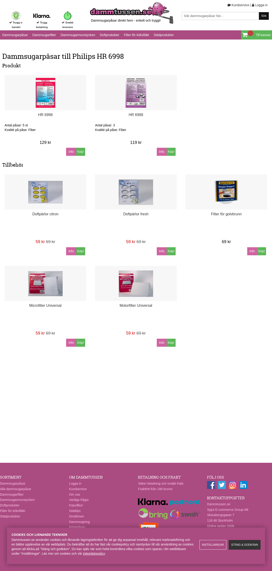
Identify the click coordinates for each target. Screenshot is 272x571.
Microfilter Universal (45, 305)
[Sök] (225, 16)
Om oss (74, 494)
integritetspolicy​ (94, 553)
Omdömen (76, 516)
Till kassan (263, 35)
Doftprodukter (109, 35)
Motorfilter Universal (136, 305)
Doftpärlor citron (45, 214)
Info (71, 151)
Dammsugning (79, 522)
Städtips (75, 511)
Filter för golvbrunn (226, 214)
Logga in (260, 5)
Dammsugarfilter (44, 35)
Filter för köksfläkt (136, 35)
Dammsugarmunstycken (78, 35)
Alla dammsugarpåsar (15, 489)
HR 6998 (45, 115)
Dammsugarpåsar (15, 35)
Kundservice (238, 5)
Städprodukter (164, 35)
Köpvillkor (76, 505)
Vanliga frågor (79, 500)
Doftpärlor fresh (136, 214)
